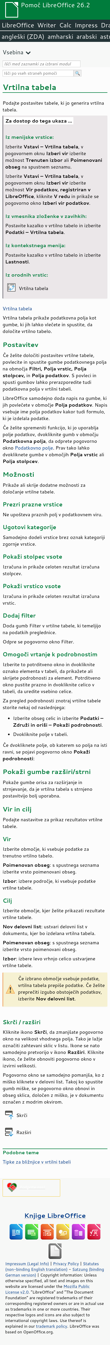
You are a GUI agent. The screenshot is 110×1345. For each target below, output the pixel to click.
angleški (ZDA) (23, 36)
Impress (86, 25)
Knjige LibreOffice (55, 1215)
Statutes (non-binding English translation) (52, 1266)
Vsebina (13, 52)
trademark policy (51, 1326)
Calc (65, 25)
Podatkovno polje (34, 447)
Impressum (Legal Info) (27, 1263)
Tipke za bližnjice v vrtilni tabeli (37, 1161)
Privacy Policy (66, 1263)
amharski (60, 36)
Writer (46, 25)
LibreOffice (18, 25)
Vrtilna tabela (17, 308)
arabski (86, 36)
